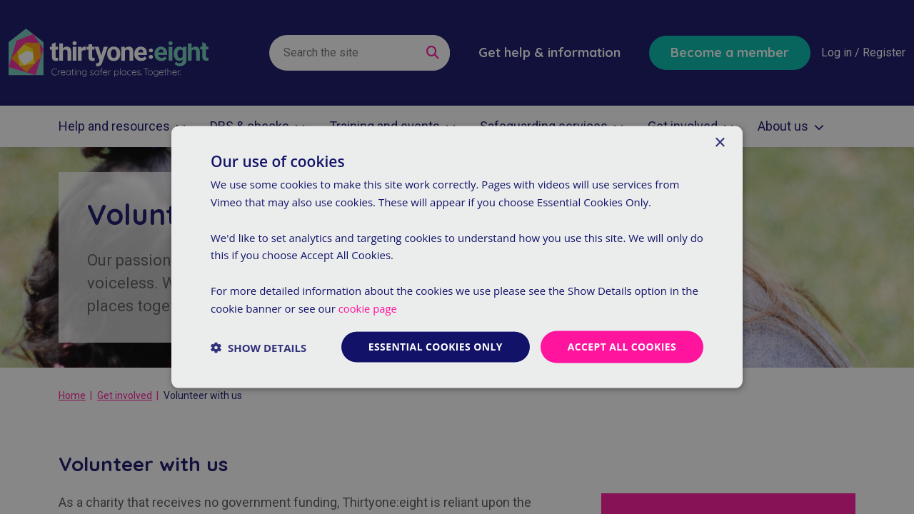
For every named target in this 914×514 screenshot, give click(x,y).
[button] (258, 347)
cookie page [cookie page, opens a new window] (368, 308)
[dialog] (457, 257)
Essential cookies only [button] (434, 346)
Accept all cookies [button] (621, 346)
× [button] (719, 142)
